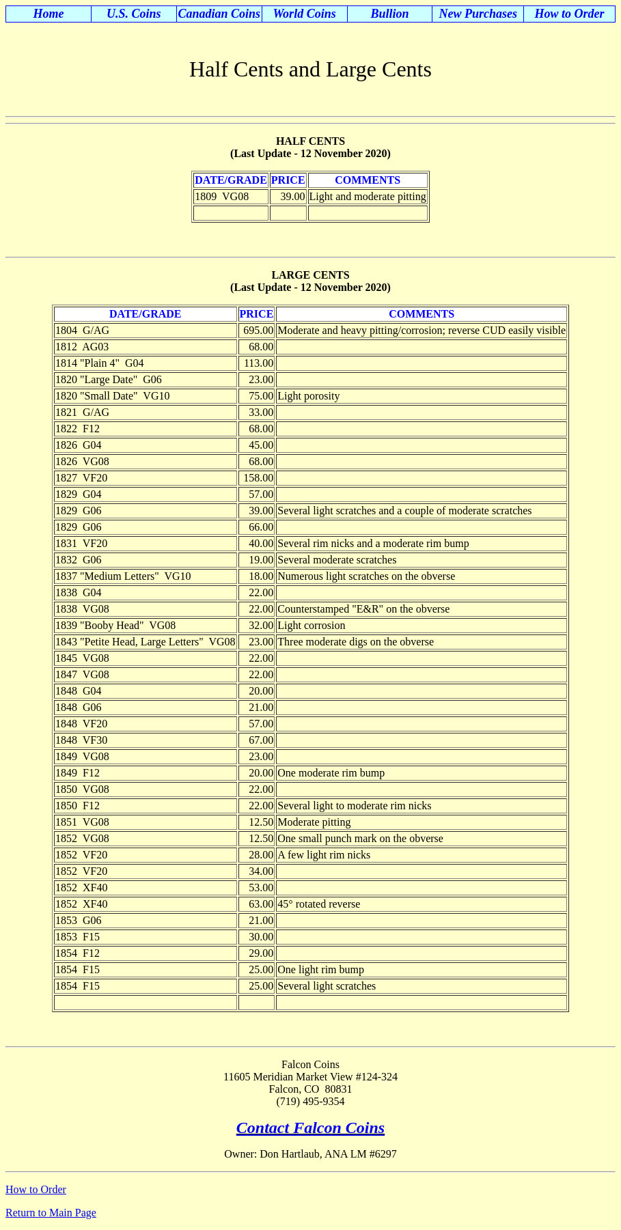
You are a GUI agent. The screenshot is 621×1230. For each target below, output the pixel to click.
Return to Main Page (50, 1212)
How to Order (570, 13)
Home (48, 13)
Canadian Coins (219, 13)
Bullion (389, 13)
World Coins (304, 13)
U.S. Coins (134, 13)
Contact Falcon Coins (310, 1127)
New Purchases (478, 13)
